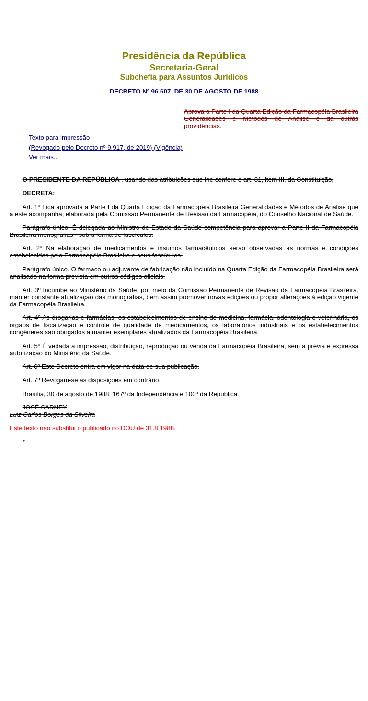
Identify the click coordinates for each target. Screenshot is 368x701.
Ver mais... (44, 157)
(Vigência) (168, 147)
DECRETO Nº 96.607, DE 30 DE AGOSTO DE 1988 (184, 91)
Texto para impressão (59, 137)
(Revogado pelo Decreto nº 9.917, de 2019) (91, 147)
